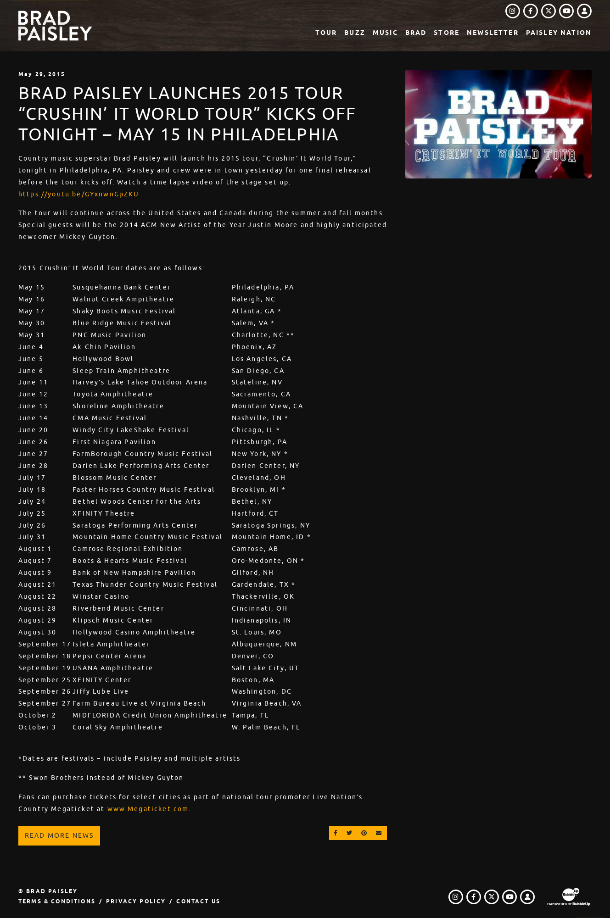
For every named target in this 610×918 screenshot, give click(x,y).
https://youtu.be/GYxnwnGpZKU (78, 194)
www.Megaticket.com (148, 809)
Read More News (59, 835)
